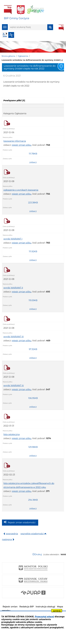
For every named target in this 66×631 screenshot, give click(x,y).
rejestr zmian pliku (21, 145)
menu (5, 27)
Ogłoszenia (23, 56)
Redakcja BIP (26, 606)
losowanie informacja (14, 141)
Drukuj (38, 554)
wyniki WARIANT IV (13, 385)
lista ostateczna (11, 434)
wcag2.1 (5, 35)
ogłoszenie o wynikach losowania (20, 190)
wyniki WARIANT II (13, 288)
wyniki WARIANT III (13, 336)
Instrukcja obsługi (45, 606)
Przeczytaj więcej (44, 616)
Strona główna (8, 56)
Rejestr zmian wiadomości (22, 522)
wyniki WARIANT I (12, 239)
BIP (61, 27)
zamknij (56, 611)
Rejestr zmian (10, 606)
